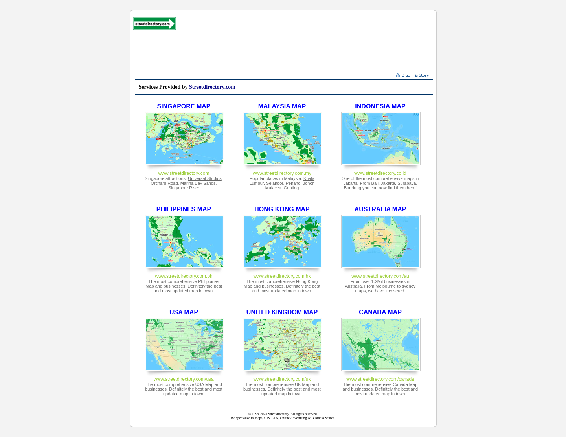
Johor (308, 183)
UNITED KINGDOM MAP (282, 312)
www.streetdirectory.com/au (380, 276)
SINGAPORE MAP (183, 106)
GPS (275, 418)
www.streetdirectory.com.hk (282, 276)
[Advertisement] (284, 54)
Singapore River (183, 187)
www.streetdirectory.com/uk (282, 379)
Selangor (274, 183)
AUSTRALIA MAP (380, 209)
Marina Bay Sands (198, 183)
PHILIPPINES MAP (183, 209)
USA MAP (183, 312)
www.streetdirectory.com (183, 173)
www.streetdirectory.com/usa (184, 379)
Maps (259, 418)
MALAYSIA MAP (282, 106)
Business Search (322, 418)
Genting (291, 187)
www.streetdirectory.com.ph (184, 276)
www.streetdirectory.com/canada (380, 379)
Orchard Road (164, 183)
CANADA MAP (380, 312)
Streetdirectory (278, 414)
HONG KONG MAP (281, 209)
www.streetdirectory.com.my (282, 173)
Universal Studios (205, 178)
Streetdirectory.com (212, 87)
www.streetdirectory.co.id (380, 173)
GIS (267, 418)
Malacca (273, 187)
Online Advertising (293, 418)
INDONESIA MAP (380, 106)
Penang (293, 183)
